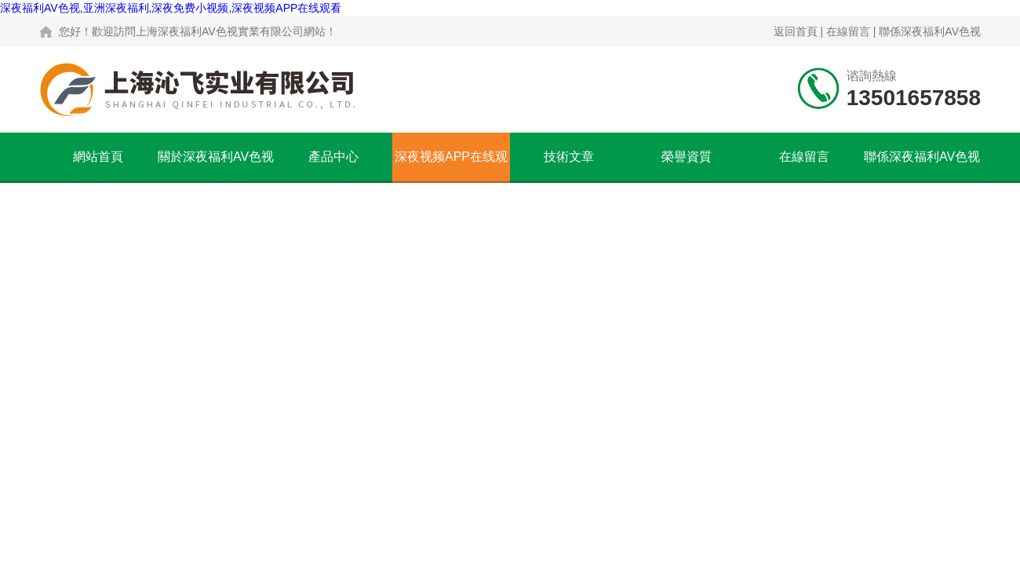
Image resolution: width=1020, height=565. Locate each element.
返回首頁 (796, 31)
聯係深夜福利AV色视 (930, 31)
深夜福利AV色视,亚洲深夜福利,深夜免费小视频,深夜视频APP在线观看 (170, 8)
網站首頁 (98, 156)
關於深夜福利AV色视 (216, 156)
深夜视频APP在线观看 (451, 165)
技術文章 (569, 156)
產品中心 (333, 156)
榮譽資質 (686, 156)
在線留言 (848, 31)
